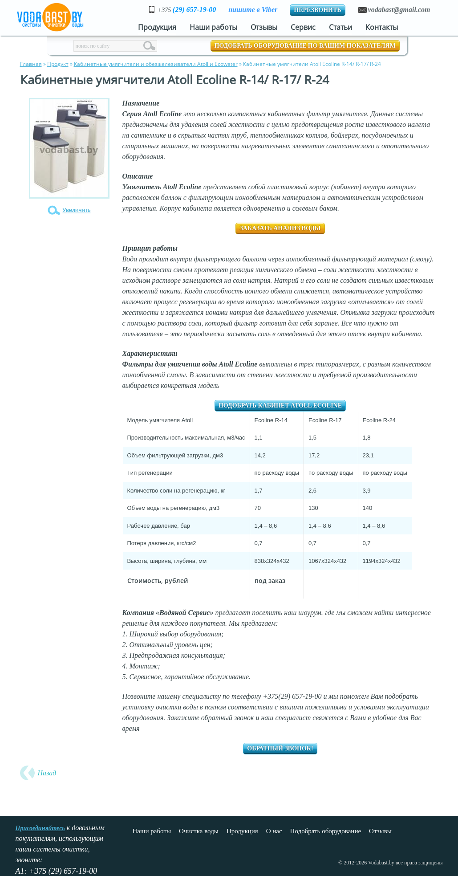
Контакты (381, 27)
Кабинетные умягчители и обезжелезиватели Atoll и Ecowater (156, 64)
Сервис (303, 27)
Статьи (340, 27)
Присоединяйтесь (40, 828)
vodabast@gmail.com (399, 9)
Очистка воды (199, 831)
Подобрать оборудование (325, 831)
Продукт (58, 64)
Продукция (157, 27)
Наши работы (213, 27)
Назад (47, 773)
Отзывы (264, 27)
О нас (274, 831)
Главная (31, 64)
